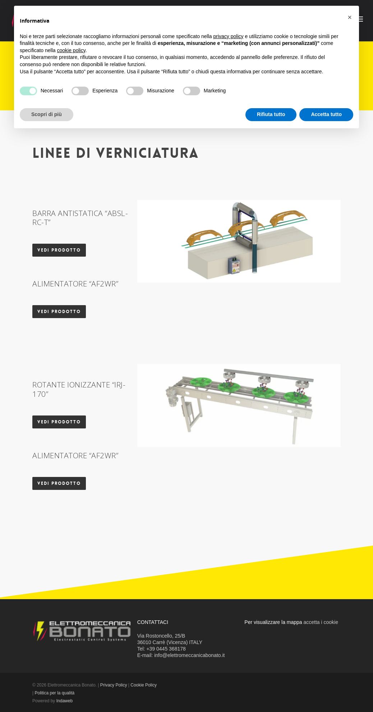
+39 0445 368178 (165, 649)
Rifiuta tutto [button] (271, 114)
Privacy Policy (113, 685)
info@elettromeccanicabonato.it (189, 655)
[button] (349, 17)
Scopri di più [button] (46, 114)
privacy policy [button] (228, 36)
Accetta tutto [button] (326, 114)
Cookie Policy (143, 685)
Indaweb (64, 700)
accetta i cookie (321, 622)
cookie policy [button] (71, 50)
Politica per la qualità (54, 692)
